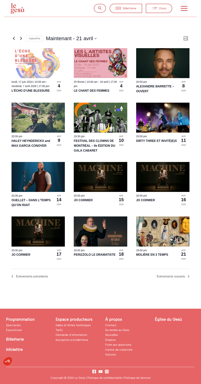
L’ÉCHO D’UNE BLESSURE (31, 90)
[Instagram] (107, 371)
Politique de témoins (137, 378)
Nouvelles (111, 335)
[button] (100, 8)
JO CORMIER (83, 200)
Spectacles (13, 325)
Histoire (110, 354)
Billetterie (15, 339)
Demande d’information (71, 335)
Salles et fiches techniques (73, 325)
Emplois (110, 340)
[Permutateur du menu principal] (184, 8)
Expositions (14, 330)
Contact (110, 325)
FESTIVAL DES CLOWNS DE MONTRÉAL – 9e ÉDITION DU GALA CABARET (94, 145)
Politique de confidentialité (105, 378)
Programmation (20, 319)
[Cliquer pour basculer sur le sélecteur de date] (71, 38)
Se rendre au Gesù (117, 330)
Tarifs (59, 330)
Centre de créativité (118, 349)
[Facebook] (94, 371)
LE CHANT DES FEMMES (91, 90)
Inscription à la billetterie (72, 340)
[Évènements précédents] (14, 38)
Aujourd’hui (34, 38)
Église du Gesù (168, 319)
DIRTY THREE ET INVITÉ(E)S (156, 140)
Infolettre (14, 349)
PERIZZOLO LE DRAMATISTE (95, 254)
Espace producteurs (74, 319)
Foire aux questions (118, 344)
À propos (113, 319)
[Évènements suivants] (21, 38)
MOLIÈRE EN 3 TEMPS (152, 254)
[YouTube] (100, 371)
